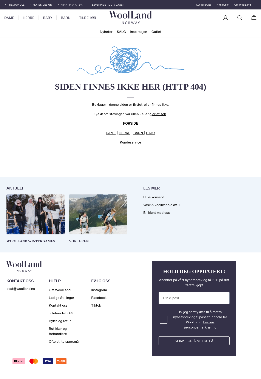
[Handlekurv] (254, 18)
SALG (121, 32)
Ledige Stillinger (61, 298)
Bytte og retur (60, 321)
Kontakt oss (58, 305)
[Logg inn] (225, 18)
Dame (9, 18)
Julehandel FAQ (61, 313)
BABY (150, 133)
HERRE (124, 133)
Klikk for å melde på (194, 341)
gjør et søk (158, 114)
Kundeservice (203, 4)
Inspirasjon (138, 32)
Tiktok (96, 305)
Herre (28, 18)
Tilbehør (87, 18)
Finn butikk (222, 4)
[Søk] (240, 18)
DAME (111, 133)
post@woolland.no (20, 289)
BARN (138, 133)
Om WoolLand (242, 4)
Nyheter (106, 32)
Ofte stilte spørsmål (64, 341)
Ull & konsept (153, 197)
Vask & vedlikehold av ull (162, 205)
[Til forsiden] (148, 17)
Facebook (99, 298)
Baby (47, 18)
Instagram (99, 290)
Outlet (156, 32)
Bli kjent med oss (156, 213)
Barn (66, 18)
